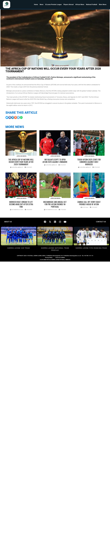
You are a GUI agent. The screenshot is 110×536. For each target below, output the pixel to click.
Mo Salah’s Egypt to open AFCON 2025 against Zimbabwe (55, 160)
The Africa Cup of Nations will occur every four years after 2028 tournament (21, 162)
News (41, 4)
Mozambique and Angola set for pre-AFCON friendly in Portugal (55, 204)
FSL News (86, 207)
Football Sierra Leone (18, 209)
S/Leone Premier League (53, 4)
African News (79, 4)
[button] (6, 117)
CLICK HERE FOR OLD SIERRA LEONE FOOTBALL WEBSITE (55, 259)
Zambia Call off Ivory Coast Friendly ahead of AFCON (89, 203)
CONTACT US (101, 222)
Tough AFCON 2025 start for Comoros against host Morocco (89, 162)
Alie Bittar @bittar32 (18, 167)
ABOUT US (8, 222)
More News (102, 4)
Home (36, 4)
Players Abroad (68, 4)
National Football (91, 4)
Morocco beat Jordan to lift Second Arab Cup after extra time (21, 204)
